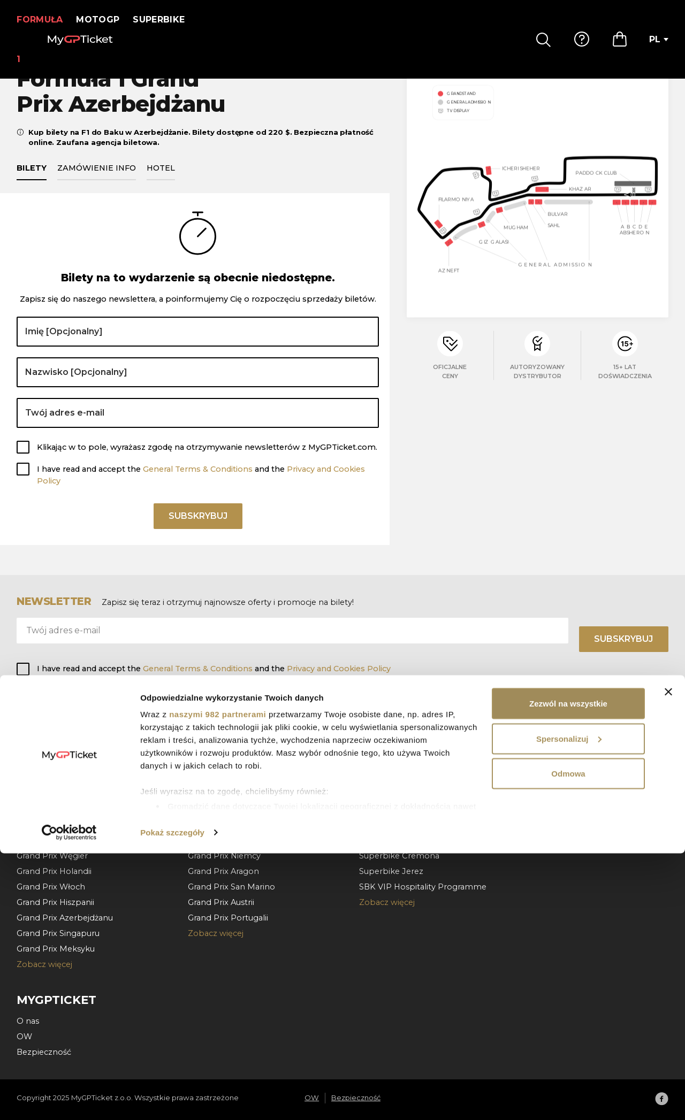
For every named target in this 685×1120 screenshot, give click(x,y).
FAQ (538, 746)
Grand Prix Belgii (49, 840)
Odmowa (568, 1040)
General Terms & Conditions (198, 481)
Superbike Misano (394, 825)
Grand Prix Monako (55, 794)
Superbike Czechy (395, 794)
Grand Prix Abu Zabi (56, 763)
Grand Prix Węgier (52, 856)
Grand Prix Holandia (226, 840)
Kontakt (546, 809)
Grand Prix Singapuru (58, 933)
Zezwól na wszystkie (568, 970)
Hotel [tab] (161, 180)
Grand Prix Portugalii (228, 918)
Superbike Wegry (393, 778)
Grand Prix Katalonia (227, 778)
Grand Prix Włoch (51, 887)
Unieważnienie (558, 794)
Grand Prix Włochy (224, 794)
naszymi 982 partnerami (217, 980)
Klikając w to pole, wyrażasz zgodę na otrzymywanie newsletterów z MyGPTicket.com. (207, 459)
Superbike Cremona (399, 856)
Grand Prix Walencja (226, 746)
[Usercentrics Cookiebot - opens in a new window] (69, 1099)
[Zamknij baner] (668, 958)
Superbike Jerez (391, 871)
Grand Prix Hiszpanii (55, 902)
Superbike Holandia (398, 763)
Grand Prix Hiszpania (228, 763)
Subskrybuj (198, 532)
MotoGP (104, 19)
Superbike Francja (394, 840)
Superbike (166, 19)
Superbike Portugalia (400, 746)
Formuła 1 (43, 19)
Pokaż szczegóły (172, 1098)
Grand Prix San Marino (231, 887)
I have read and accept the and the (201, 487)
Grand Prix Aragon (223, 871)
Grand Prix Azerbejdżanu (65, 918)
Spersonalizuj (569, 1005)
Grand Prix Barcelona (58, 809)
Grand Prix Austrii (50, 825)
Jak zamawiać (557, 763)
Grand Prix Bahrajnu (55, 778)
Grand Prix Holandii (54, 871)
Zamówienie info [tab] (96, 180)
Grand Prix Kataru (51, 746)
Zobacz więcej (215, 933)
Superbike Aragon (394, 809)
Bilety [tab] (32, 180)
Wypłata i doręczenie (571, 778)
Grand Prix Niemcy (224, 856)
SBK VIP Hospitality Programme (422, 887)
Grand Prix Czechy (224, 825)
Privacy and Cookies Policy (339, 668)
